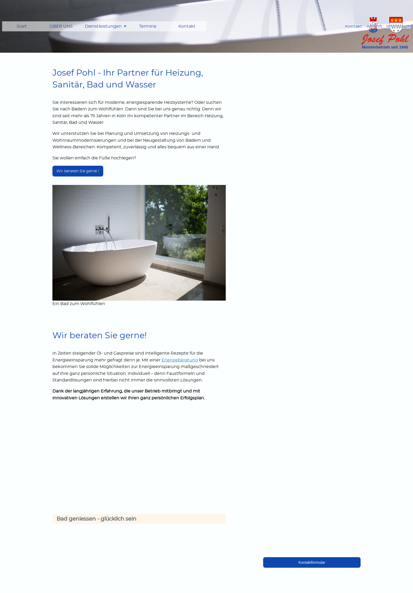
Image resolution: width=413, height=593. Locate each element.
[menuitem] (21, 26)
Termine (147, 26)
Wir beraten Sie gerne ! (77, 171)
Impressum (398, 26)
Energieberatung (179, 360)
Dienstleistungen (103, 26)
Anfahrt (374, 26)
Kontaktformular (311, 562)
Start (22, 26)
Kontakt (186, 26)
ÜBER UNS (61, 26)
